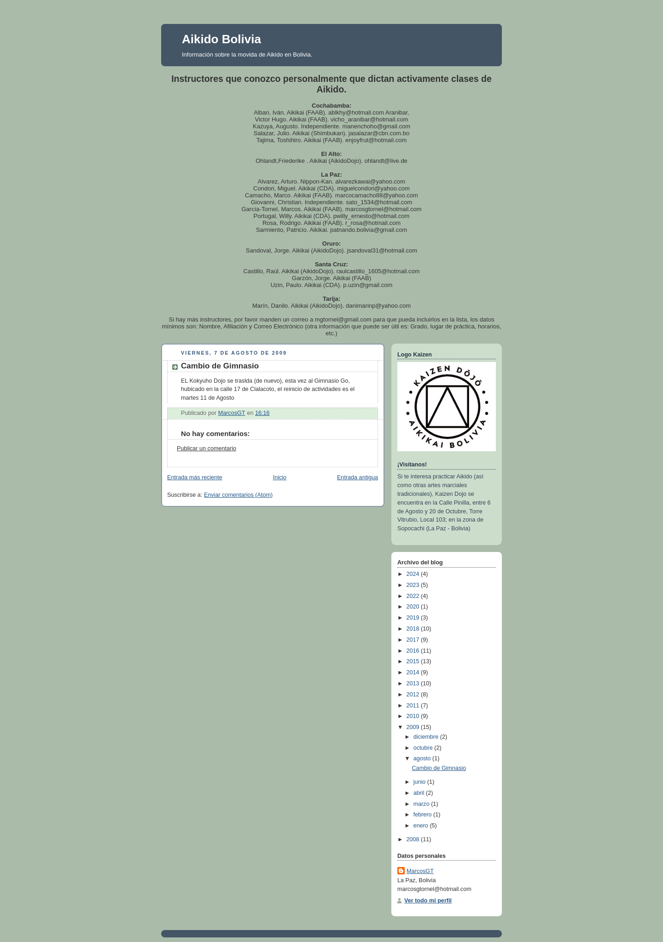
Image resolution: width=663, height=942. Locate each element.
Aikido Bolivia (221, 39)
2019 (414, 618)
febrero (423, 814)
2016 (414, 651)
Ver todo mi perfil (428, 900)
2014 (414, 672)
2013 (414, 683)
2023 (414, 585)
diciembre (426, 737)
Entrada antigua (357, 477)
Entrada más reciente (194, 477)
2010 (414, 716)
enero (421, 825)
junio (420, 782)
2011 (414, 705)
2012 (414, 694)
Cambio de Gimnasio (439, 768)
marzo (422, 804)
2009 (414, 727)
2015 (414, 661)
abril (419, 793)
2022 (414, 596)
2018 (414, 629)
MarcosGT (420, 871)
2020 (414, 606)
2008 (414, 839)
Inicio (279, 477)
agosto (422, 758)
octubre (424, 748)
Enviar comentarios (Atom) (238, 495)
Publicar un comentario (206, 448)
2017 (414, 640)
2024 (414, 574)
